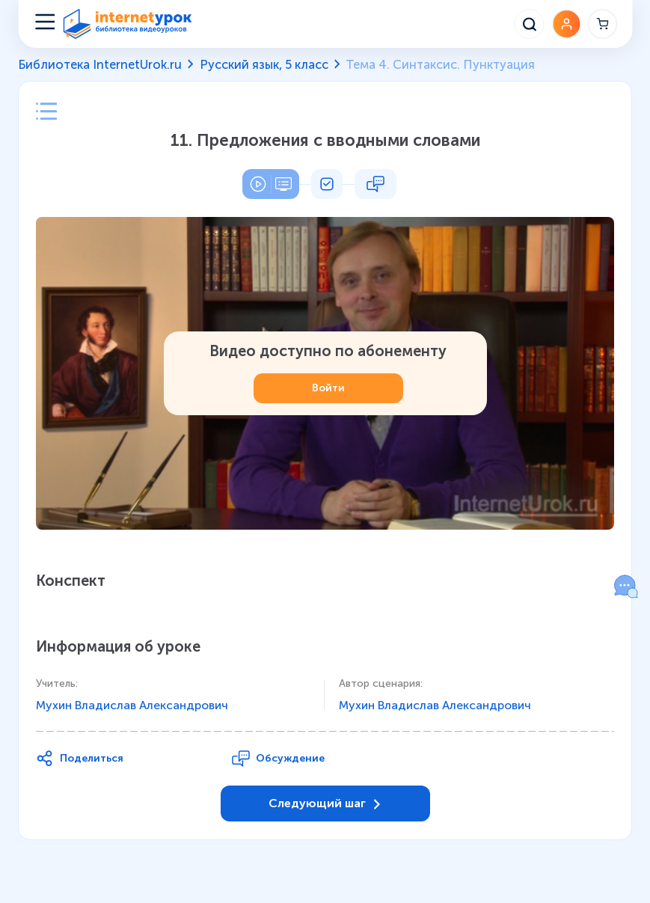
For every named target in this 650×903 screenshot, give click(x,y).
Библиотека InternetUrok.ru (100, 64)
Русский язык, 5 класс (264, 64)
